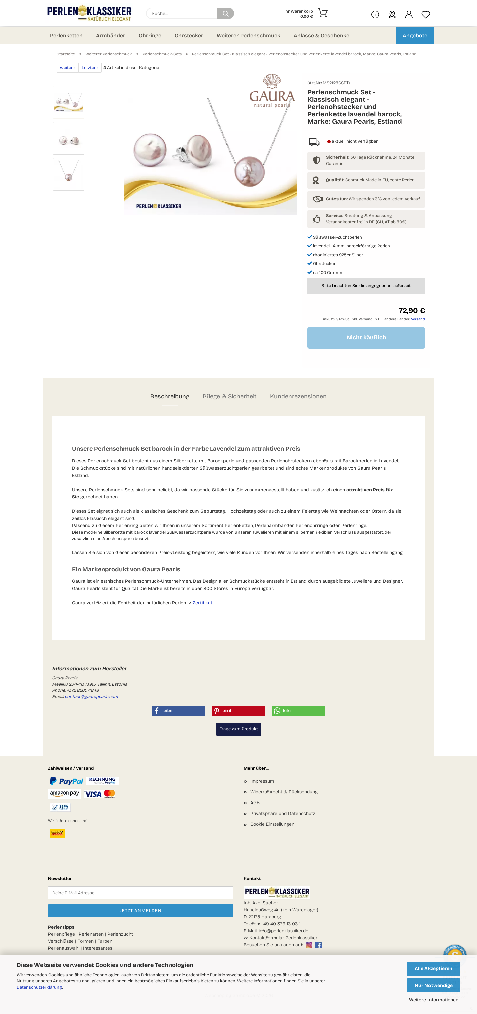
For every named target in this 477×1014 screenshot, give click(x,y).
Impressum (262, 781)
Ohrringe (150, 35)
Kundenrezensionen (298, 396)
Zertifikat (203, 603)
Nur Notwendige (434, 985)
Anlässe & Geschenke (321, 35)
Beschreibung (169, 396)
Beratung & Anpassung (359, 215)
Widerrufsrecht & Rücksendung (284, 792)
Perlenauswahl (63, 948)
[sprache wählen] (392, 13)
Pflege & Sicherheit (230, 396)
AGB (255, 803)
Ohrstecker (189, 35)
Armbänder (110, 35)
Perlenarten (91, 934)
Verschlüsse (61, 941)
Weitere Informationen (433, 1000)
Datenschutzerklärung (39, 987)
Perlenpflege (61, 934)
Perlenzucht (120, 934)
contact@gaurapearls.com (91, 696)
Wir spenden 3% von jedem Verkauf (373, 199)
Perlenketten (66, 35)
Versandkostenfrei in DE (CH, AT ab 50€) (366, 222)
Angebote (415, 35)
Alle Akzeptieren (433, 968)
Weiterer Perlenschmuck (248, 35)
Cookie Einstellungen (272, 824)
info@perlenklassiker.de (283, 931)
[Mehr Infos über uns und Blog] (375, 13)
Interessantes (97, 948)
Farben (104, 941)
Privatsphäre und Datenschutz (282, 813)
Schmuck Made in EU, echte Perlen (370, 180)
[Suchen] (225, 13)
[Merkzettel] (425, 13)
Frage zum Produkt (238, 729)
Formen (85, 941)
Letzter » (90, 67)
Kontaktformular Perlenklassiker (283, 938)
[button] (409, 13)
